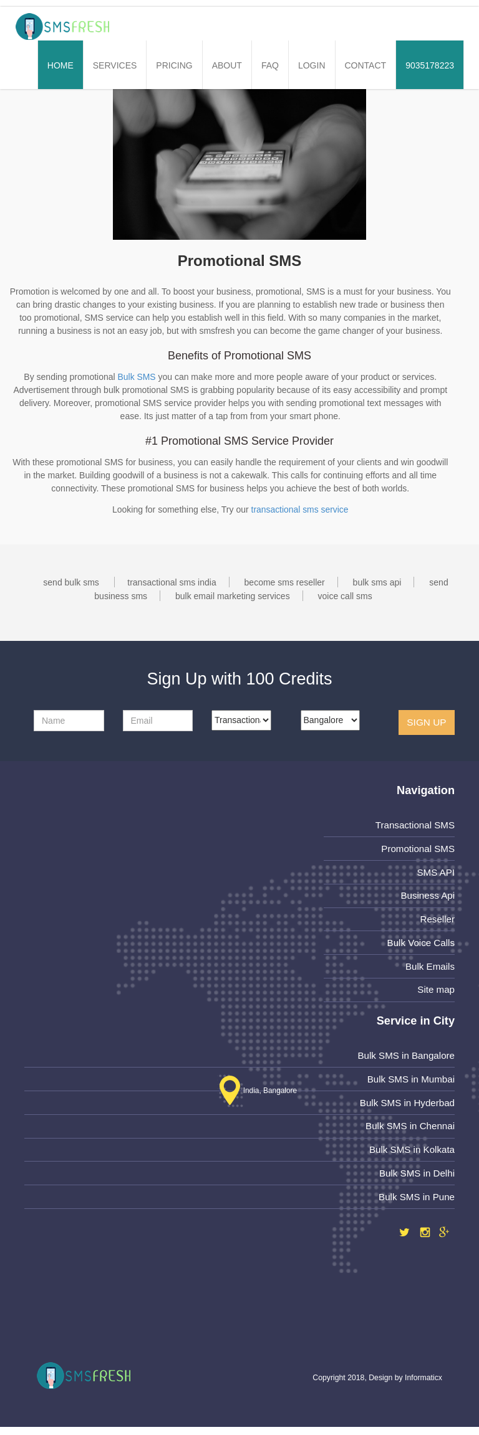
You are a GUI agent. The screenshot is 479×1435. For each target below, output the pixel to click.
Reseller (437, 921)
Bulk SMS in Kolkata (411, 1154)
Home (60, 65)
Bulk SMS (136, 377)
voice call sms (345, 596)
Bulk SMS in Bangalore (405, 1058)
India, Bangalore (256, 1094)
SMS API (435, 873)
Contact (366, 65)
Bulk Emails (430, 969)
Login (312, 65)
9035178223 (429, 65)
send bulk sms (71, 582)
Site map (436, 992)
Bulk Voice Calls (420, 944)
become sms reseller (284, 582)
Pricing (174, 65)
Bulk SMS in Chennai (409, 1130)
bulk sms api (377, 582)
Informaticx (423, 1385)
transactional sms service (300, 509)
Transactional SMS (414, 825)
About (227, 65)
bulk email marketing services (232, 596)
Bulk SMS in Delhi (416, 1178)
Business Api (427, 896)
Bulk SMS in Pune (416, 1202)
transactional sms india (171, 582)
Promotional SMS (417, 849)
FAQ (270, 65)
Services (115, 65)
